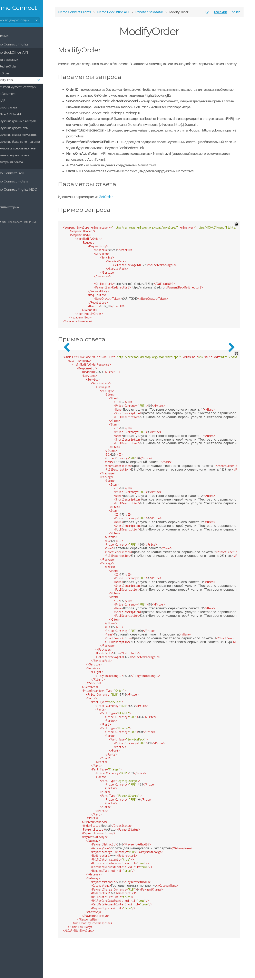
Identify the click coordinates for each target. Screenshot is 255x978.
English (230, 14)
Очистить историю (17, 207)
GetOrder (129, 211)
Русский (215, 14)
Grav (17, 221)
